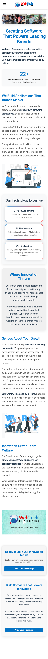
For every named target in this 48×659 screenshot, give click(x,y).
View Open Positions (24, 630)
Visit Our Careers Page (24, 569)
